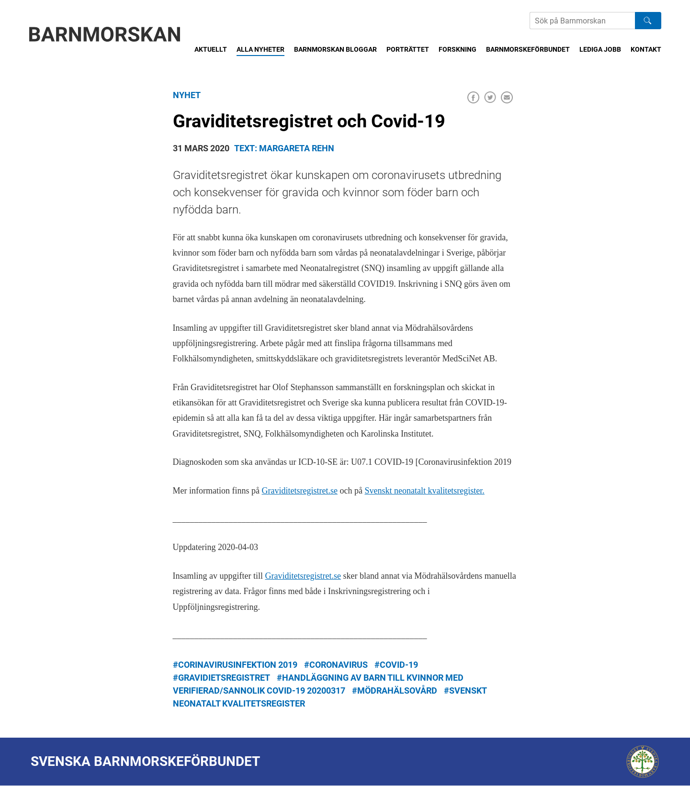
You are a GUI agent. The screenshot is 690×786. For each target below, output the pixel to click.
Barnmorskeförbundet (528, 49)
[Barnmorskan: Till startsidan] (105, 34)
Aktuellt (210, 49)
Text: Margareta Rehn (284, 148)
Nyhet (187, 95)
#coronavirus (336, 665)
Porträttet (407, 49)
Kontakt (646, 49)
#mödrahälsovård (394, 690)
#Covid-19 (396, 665)
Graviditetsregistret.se (299, 490)
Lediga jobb (600, 49)
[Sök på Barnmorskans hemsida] (582, 20)
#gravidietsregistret (221, 678)
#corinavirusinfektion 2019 (235, 665)
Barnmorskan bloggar (335, 49)
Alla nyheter (260, 49)
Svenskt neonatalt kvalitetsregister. (424, 490)
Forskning (457, 49)
